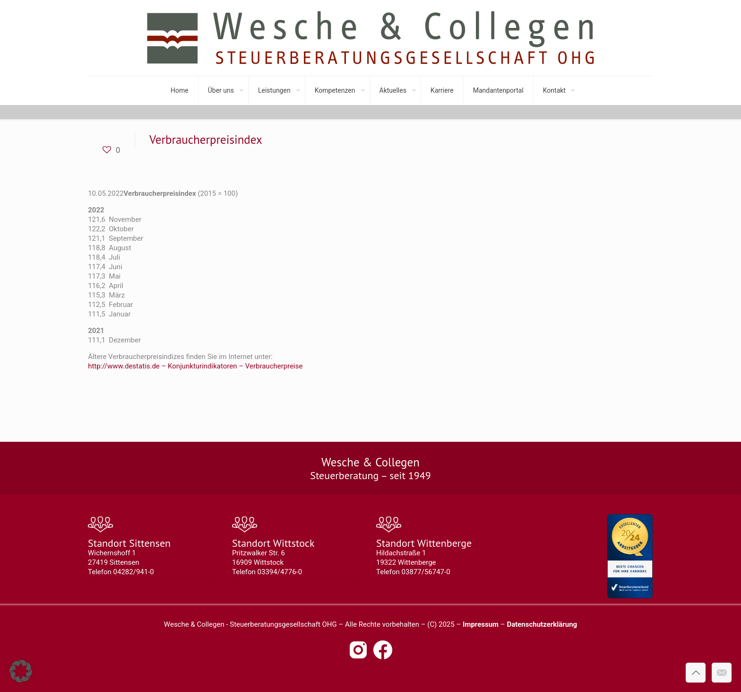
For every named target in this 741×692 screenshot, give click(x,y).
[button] (21, 671)
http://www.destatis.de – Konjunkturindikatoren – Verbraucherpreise (195, 366)
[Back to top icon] (696, 673)
